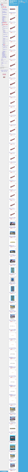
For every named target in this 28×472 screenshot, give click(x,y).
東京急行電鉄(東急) (4, 12)
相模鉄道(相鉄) (4, 17)
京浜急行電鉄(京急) (4, 14)
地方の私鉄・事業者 (4, 57)
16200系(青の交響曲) (5, 36)
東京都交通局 (3, 11)
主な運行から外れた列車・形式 (4, 70)
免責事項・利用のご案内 (4, 71)
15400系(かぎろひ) (5, 34)
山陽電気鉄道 (3, 55)
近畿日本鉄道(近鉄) (4, 22)
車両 (1, 5)
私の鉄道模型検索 (4, 471)
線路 (1, 60)
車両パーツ (2, 59)
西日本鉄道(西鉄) (4, 56)
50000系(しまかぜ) (5, 47)
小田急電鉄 (3, 16)
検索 (5, 0)
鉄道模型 (2, 4)
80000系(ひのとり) (5, 49)
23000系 (4, 44)
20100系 (4, 38)
